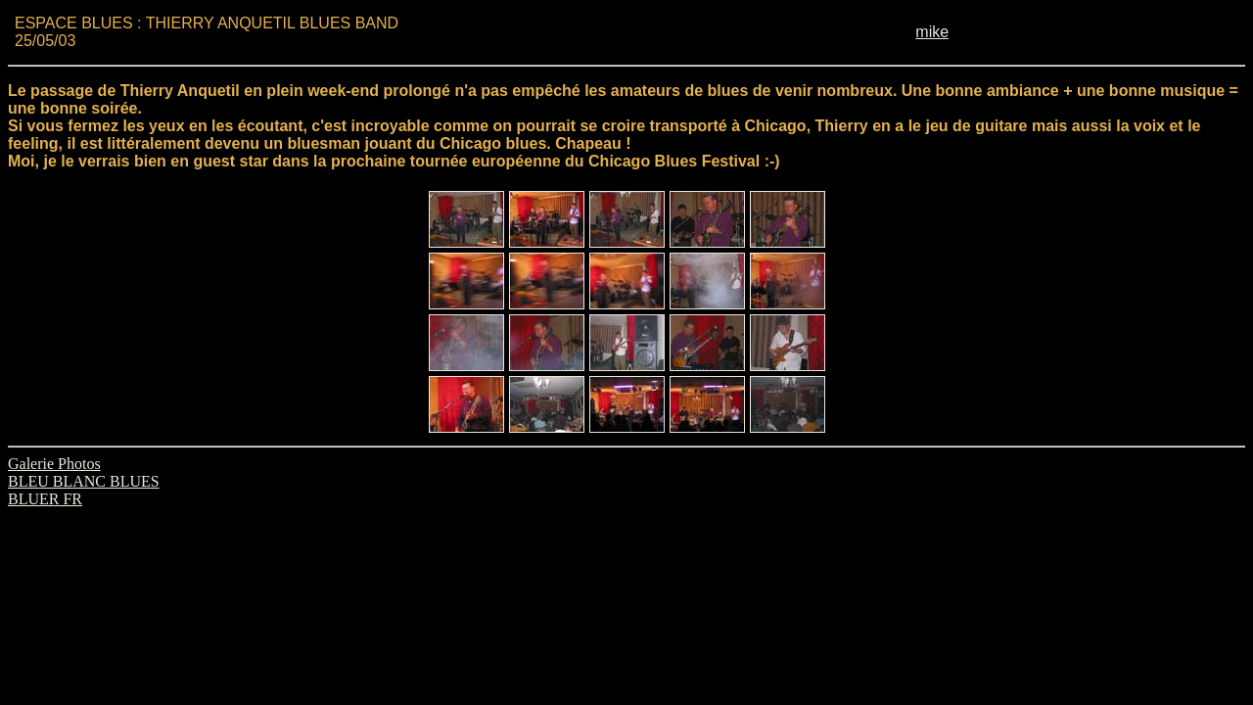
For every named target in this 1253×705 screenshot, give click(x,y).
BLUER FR (45, 499)
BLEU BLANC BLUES (84, 481)
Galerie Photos (54, 463)
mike (932, 32)
